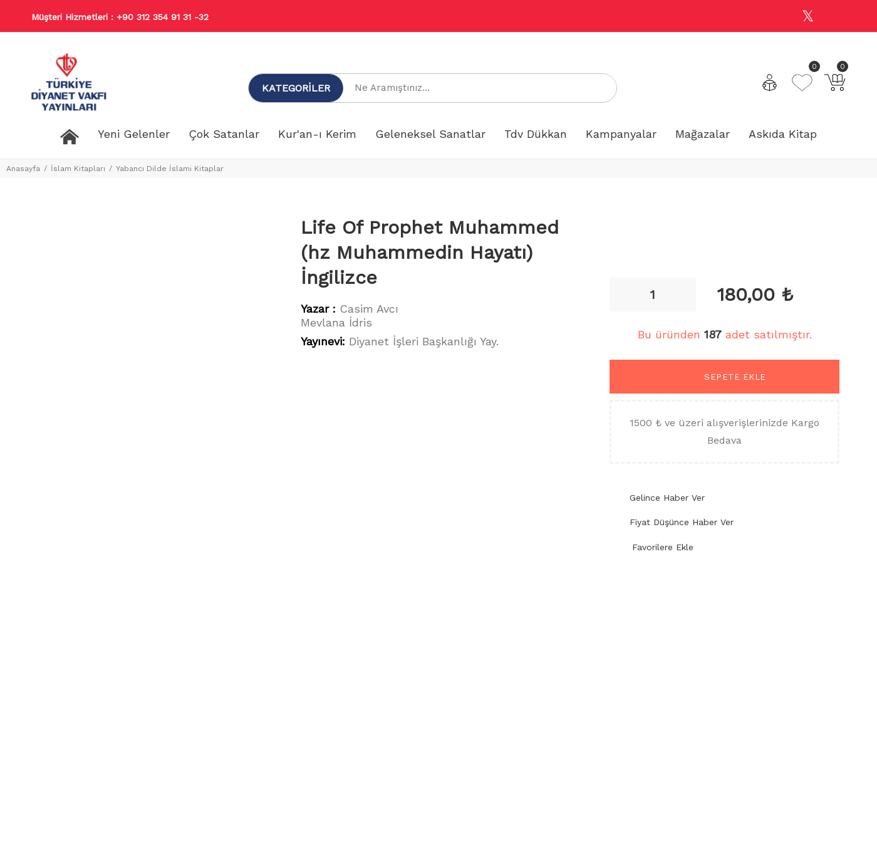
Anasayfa (23, 168)
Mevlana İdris (336, 322)
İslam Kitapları (78, 168)
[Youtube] (835, 16)
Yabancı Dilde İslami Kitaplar (170, 168)
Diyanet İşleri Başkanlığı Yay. (424, 341)
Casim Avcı (369, 308)
